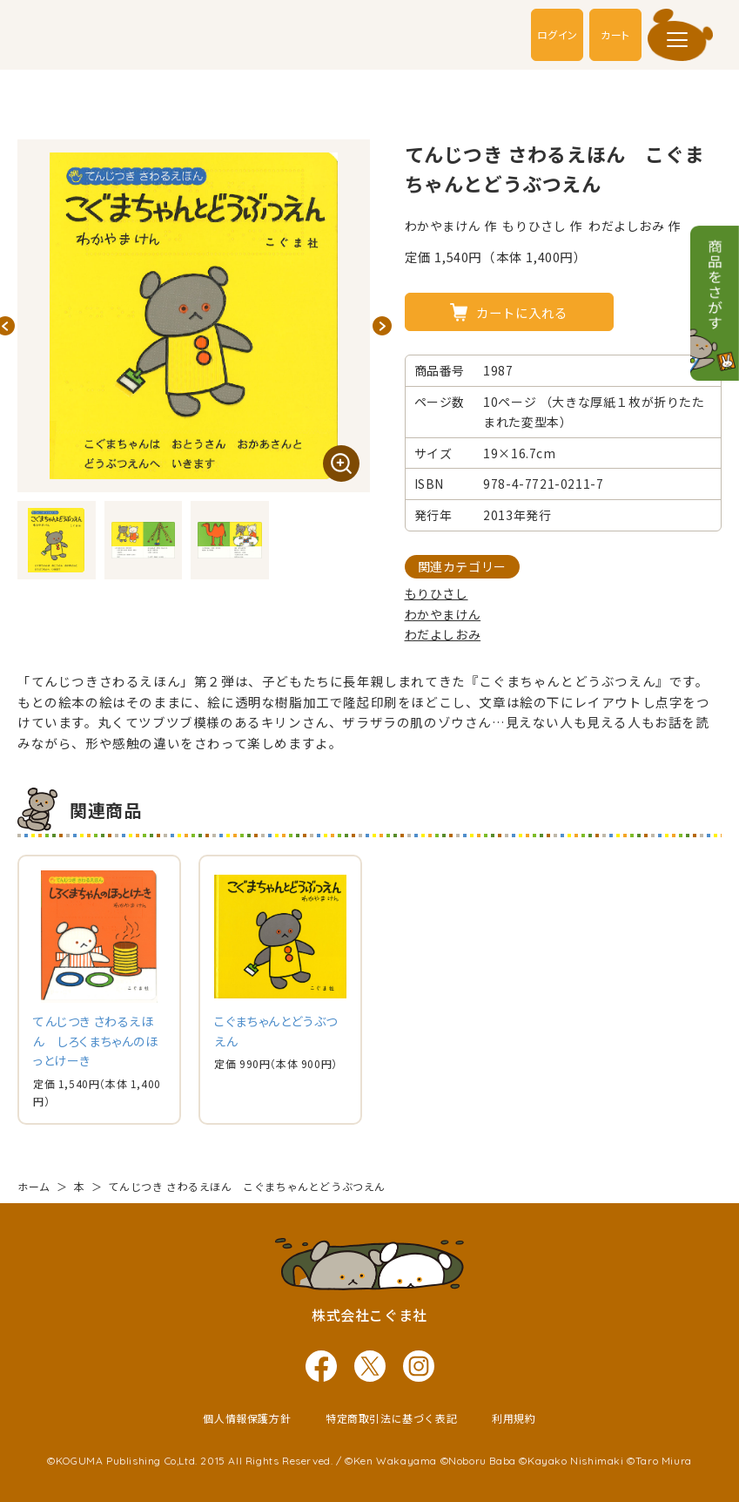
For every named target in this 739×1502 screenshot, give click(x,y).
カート (615, 34)
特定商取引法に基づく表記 (391, 1417)
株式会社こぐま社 (369, 1313)
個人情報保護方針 (247, 1417)
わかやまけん (443, 614)
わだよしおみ (443, 634)
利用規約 (513, 1417)
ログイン (556, 34)
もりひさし (436, 593)
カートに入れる (522, 312)
